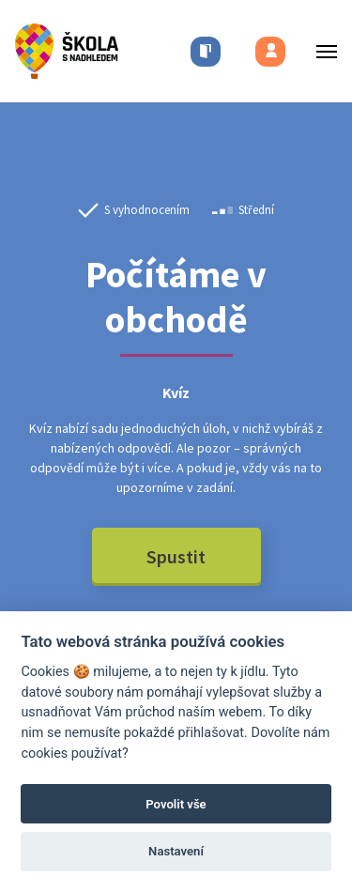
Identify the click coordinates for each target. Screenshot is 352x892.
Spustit (176, 556)
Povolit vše (175, 804)
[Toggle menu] (321, 51)
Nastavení (176, 851)
